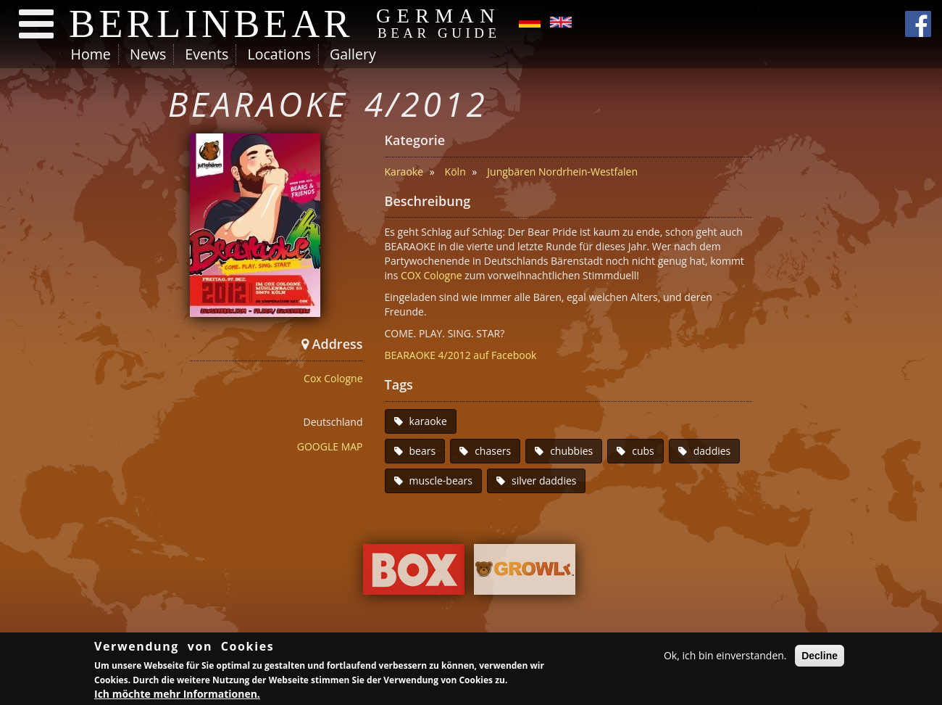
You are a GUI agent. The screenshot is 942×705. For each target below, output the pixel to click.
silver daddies (544, 480)
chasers (493, 451)
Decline (819, 657)
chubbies (571, 451)
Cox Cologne (333, 378)
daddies (712, 451)
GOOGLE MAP (330, 446)
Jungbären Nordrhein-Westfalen (562, 171)
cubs (643, 451)
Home (91, 54)
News (148, 54)
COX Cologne (431, 275)
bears (422, 451)
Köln (455, 171)
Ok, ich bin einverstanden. (725, 657)
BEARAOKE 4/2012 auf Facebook (461, 355)
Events (206, 54)
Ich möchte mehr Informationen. (177, 695)
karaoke (428, 421)
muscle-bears (440, 480)
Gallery (353, 54)
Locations (278, 54)
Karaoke (404, 171)
